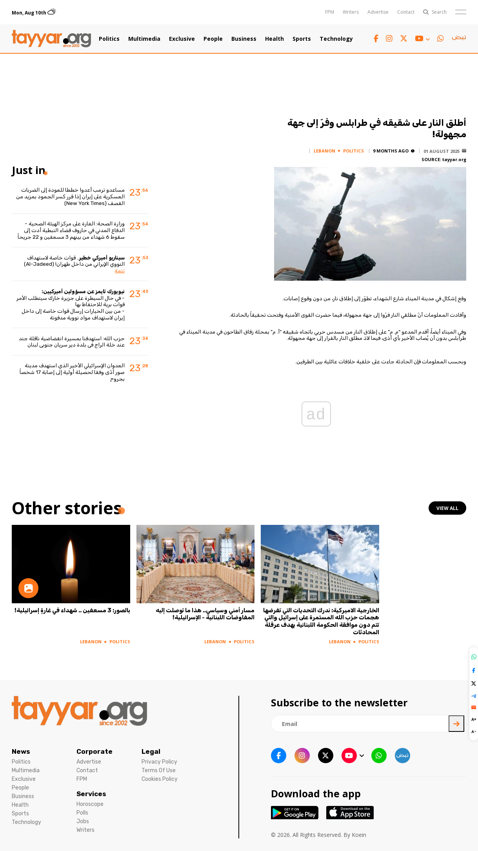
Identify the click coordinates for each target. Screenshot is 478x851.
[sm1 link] (458, 39)
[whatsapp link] (440, 38)
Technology (336, 38)
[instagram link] (389, 38)
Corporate (94, 751)
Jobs (82, 821)
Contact (405, 12)
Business (243, 38)
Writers (351, 12)
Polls (82, 812)
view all (447, 508)
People (213, 38)
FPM (329, 12)
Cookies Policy (160, 779)
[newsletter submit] (456, 723)
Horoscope (90, 804)
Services (91, 794)
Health (274, 38)
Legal (151, 751)
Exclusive (182, 38)
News (21, 751)
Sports (302, 38)
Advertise (378, 12)
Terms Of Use (159, 770)
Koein (359, 834)
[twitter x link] (403, 38)
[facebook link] (376, 38)
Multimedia (144, 38)
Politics (109, 38)
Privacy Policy (159, 761)
